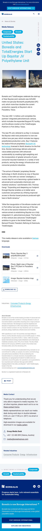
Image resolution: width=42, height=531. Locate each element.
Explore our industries (21, 526)
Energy (28, 303)
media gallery (22, 425)
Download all (9, 289)
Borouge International (22, 4)
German (35, 238)
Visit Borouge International (21, 520)
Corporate (7, 32)
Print (7, 381)
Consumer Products (18, 303)
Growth (18, 32)
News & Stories (8, 21)
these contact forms (11, 407)
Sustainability (8, 36)
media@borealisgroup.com (17, 439)
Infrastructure (16, 306)
